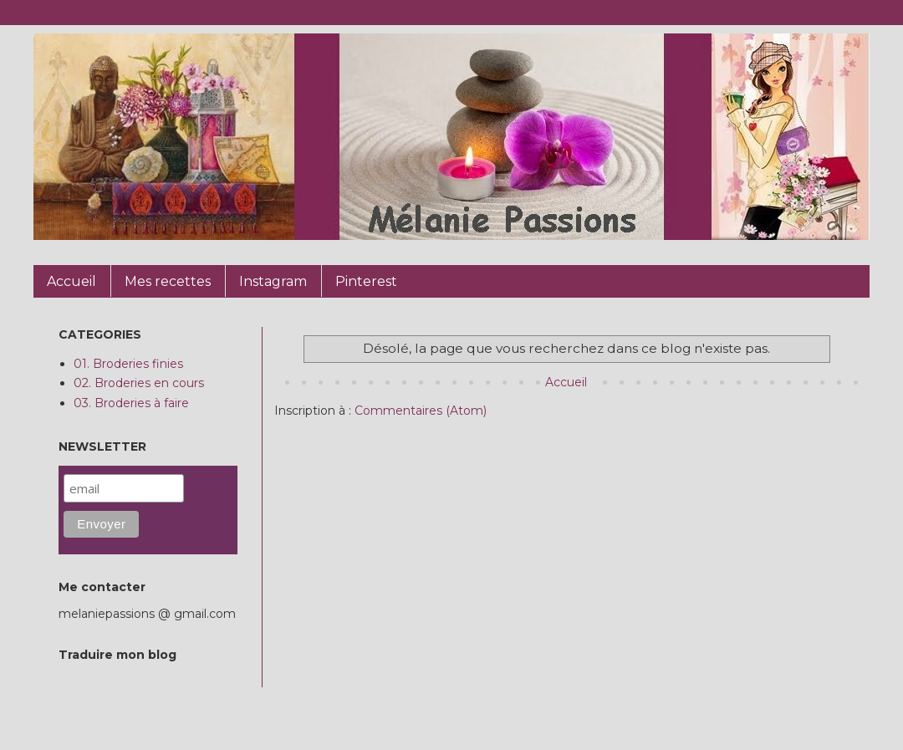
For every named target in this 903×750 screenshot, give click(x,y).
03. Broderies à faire (131, 403)
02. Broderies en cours (139, 382)
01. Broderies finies (128, 363)
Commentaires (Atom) (421, 410)
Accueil (566, 382)
